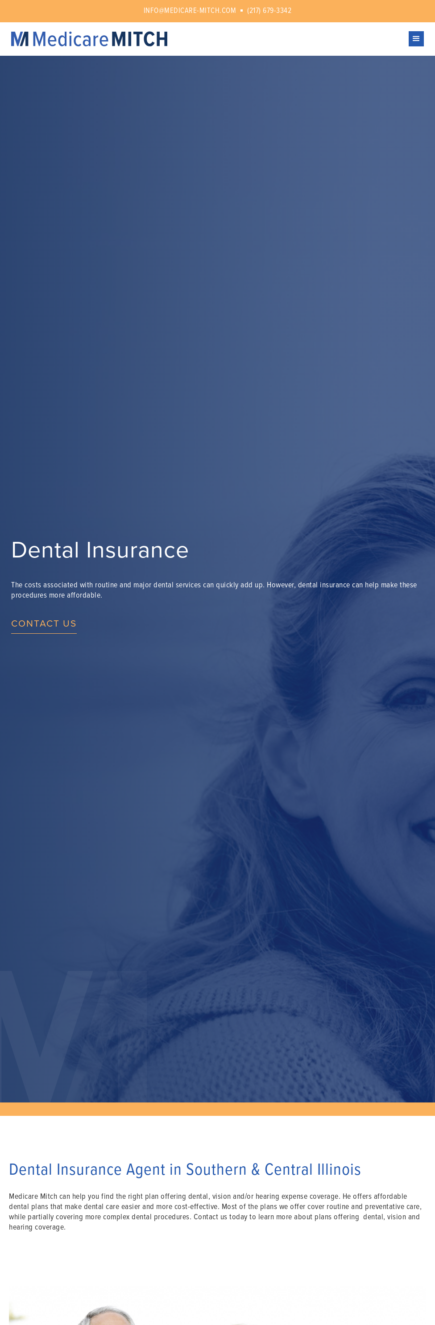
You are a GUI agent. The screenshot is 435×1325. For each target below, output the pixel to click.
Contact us (44, 624)
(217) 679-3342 (269, 11)
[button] (416, 38)
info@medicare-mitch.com (190, 11)
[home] (210, 39)
